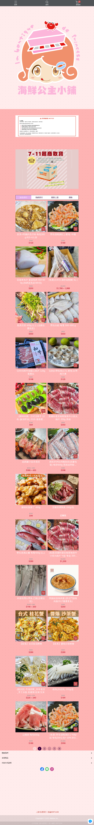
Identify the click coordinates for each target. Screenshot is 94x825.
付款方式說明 (7, 763)
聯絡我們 (5, 753)
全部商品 (5, 758)
